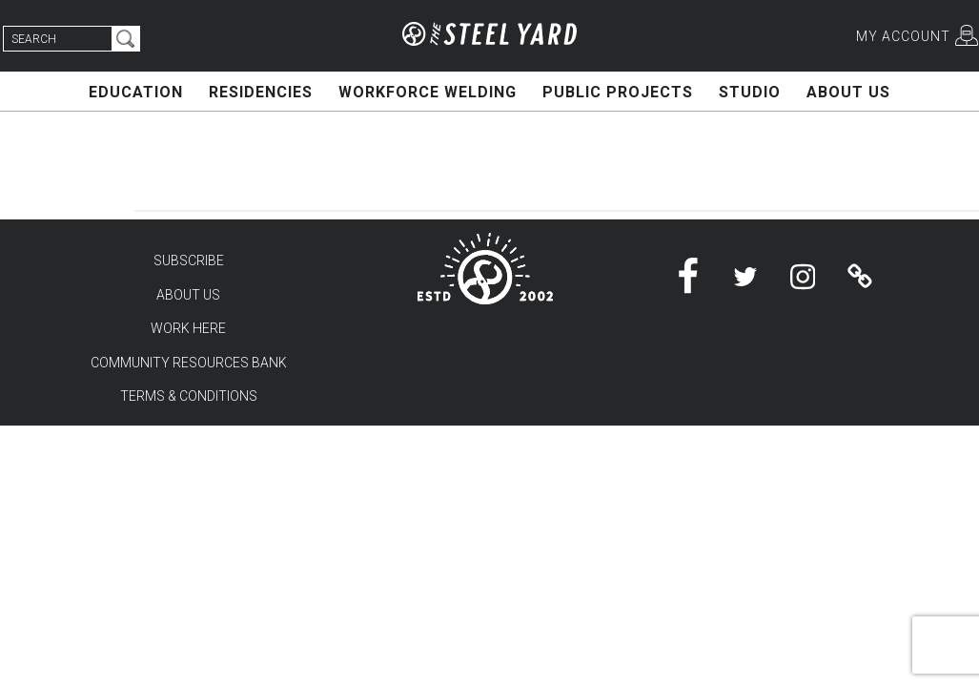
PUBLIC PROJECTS (617, 92)
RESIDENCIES (261, 92)
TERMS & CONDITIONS (188, 396)
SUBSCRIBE (188, 260)
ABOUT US (848, 92)
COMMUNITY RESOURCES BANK (189, 362)
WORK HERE (188, 328)
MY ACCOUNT (903, 36)
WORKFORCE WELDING (427, 92)
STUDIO (750, 92)
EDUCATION (136, 92)
